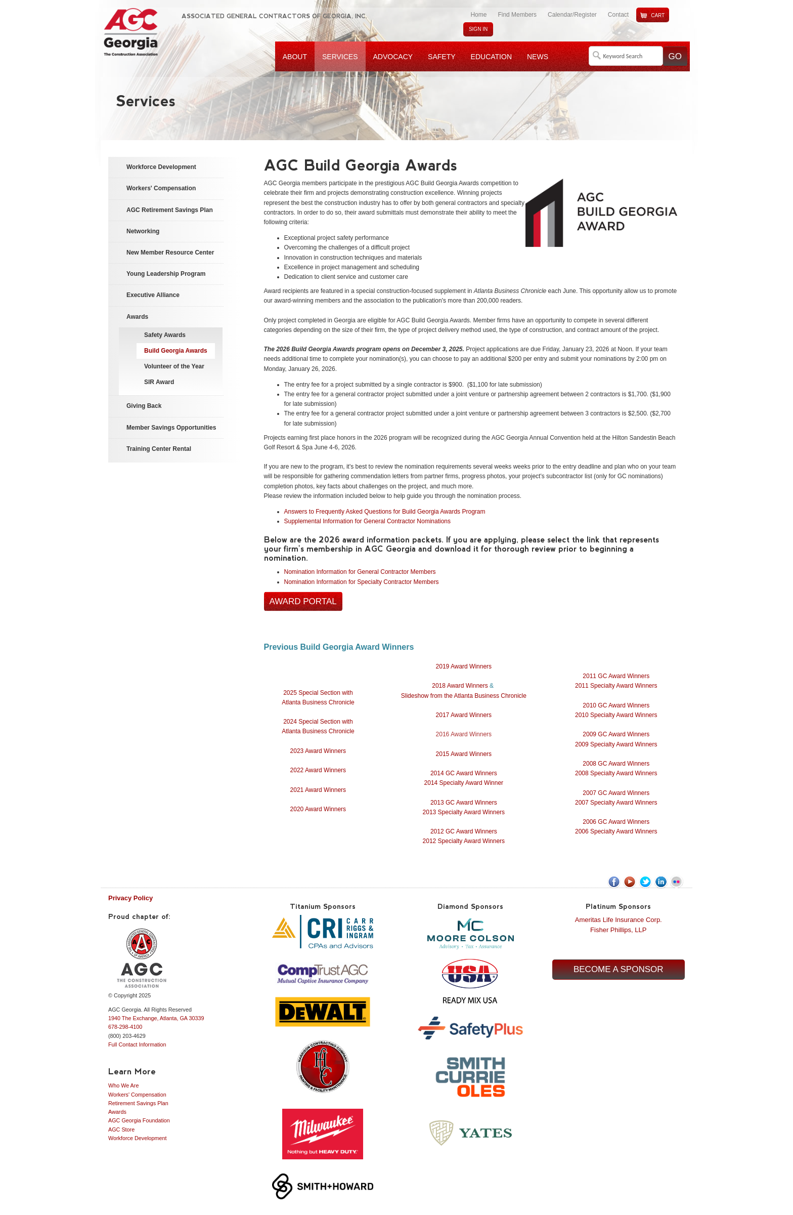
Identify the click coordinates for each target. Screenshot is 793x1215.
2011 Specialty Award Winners (616, 685)
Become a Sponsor (619, 969)
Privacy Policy (130, 898)
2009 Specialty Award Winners (616, 744)
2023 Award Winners (318, 751)
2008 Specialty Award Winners (616, 773)
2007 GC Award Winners (616, 793)
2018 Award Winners (460, 685)
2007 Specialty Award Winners (616, 802)
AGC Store (121, 1129)
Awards (117, 1112)
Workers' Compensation (137, 1095)
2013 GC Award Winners (463, 802)
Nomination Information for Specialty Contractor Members (361, 581)
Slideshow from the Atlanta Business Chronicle (463, 695)
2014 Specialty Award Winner (464, 782)
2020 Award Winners (318, 809)
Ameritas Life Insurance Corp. (618, 920)
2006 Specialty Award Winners (616, 831)
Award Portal (303, 601)
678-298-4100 (125, 1027)
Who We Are (123, 1085)
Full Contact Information (137, 1044)
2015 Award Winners (464, 754)
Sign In (478, 29)
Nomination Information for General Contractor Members (360, 571)
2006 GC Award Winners (616, 821)
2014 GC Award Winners (463, 773)
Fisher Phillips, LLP (618, 930)
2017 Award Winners (464, 715)
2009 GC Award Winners (616, 734)
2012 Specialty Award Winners (464, 841)
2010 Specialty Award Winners (616, 715)
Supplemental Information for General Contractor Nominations (369, 521)
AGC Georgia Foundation (139, 1120)
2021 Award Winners (318, 789)
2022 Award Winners (318, 770)
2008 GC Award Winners (616, 763)
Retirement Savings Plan (138, 1103)
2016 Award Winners (464, 734)
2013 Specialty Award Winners (464, 812)
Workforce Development (137, 1138)
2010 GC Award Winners (616, 705)
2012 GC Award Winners (463, 831)
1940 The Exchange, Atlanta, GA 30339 (156, 1018)
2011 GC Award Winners (616, 676)
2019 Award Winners (464, 666)
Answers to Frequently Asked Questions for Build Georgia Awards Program (385, 511)
